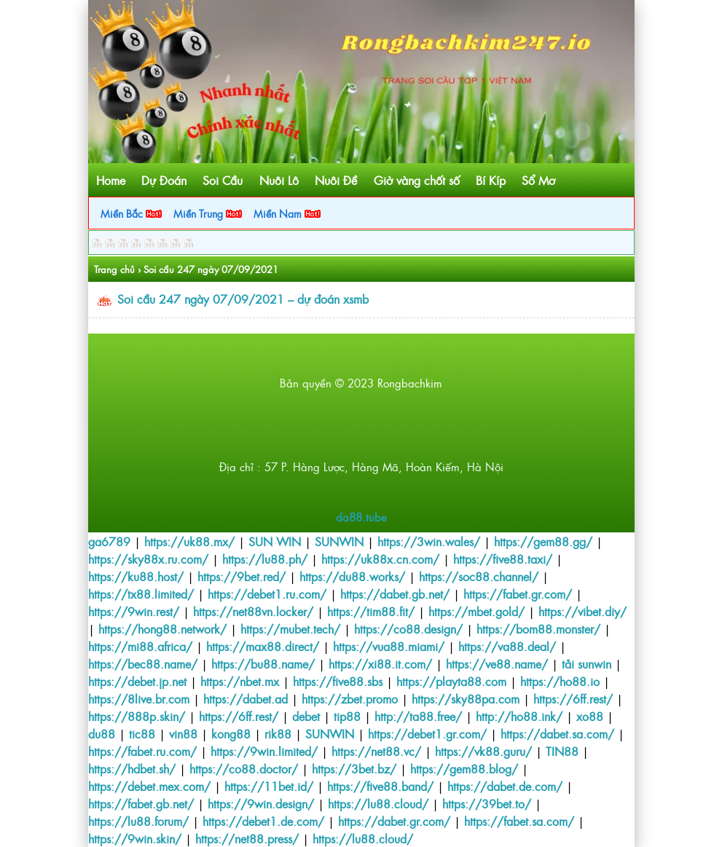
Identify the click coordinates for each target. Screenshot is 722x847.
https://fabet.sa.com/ (519, 821)
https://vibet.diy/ (582, 611)
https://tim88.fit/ (371, 611)
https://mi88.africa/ (140, 646)
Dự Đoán (164, 180)
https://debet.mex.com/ (149, 786)
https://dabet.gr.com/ (394, 821)
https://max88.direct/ (262, 646)
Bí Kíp (491, 180)
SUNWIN (339, 541)
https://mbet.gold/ (476, 611)
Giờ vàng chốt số (417, 180)
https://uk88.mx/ (189, 541)
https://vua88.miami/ (388, 646)
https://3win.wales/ (428, 541)
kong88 (231, 733)
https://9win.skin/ (134, 838)
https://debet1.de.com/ (263, 821)
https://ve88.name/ (497, 663)
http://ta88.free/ (418, 716)
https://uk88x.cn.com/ (380, 558)
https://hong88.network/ (162, 628)
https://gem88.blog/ (464, 768)
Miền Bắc (131, 213)
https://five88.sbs (337, 681)
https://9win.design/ (261, 803)
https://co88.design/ (408, 628)
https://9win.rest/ (133, 611)
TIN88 (562, 751)
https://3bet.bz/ (354, 768)
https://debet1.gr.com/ (427, 733)
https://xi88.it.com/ (380, 663)
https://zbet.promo (350, 698)
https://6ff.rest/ (573, 698)
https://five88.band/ (380, 786)
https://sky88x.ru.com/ (148, 558)
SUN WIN (274, 541)
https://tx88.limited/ (141, 593)
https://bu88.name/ (263, 663)
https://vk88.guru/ (483, 751)
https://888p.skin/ (136, 716)
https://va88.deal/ (507, 646)
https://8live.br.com (138, 698)
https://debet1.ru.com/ (267, 593)
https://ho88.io (560, 681)
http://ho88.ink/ (519, 716)
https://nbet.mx (239, 681)
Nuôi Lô (279, 180)
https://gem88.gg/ (543, 541)
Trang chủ (114, 269)
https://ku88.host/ (136, 576)
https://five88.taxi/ (502, 558)
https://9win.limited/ (264, 751)
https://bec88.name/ (142, 663)
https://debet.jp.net (137, 681)
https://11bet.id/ (268, 786)
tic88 (142, 733)
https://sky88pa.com (465, 698)
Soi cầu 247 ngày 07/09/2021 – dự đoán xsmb (243, 298)
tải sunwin (586, 663)
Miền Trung (207, 213)
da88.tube (361, 516)
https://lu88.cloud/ (378, 803)
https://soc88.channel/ (478, 576)
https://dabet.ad (245, 698)
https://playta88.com (451, 681)
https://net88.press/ (247, 838)
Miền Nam (287, 213)
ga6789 (109, 541)
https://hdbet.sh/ (132, 768)
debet (306, 716)
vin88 (183, 733)
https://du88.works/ (352, 576)
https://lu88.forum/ (138, 821)
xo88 (589, 716)
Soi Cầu (223, 180)
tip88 (347, 716)
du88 (101, 733)
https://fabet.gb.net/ (141, 803)
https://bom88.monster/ (538, 628)
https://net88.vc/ (376, 751)
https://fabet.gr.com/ (517, 593)
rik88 (277, 733)
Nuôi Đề (336, 180)
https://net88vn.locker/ (253, 611)
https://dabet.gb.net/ (395, 593)
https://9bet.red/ (241, 576)
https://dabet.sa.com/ (557, 733)
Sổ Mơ (538, 180)
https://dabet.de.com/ (504, 786)
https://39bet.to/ (486, 803)
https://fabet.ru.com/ (142, 751)
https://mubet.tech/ (290, 628)
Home (110, 180)
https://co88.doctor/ (243, 768)
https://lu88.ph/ (264, 558)
